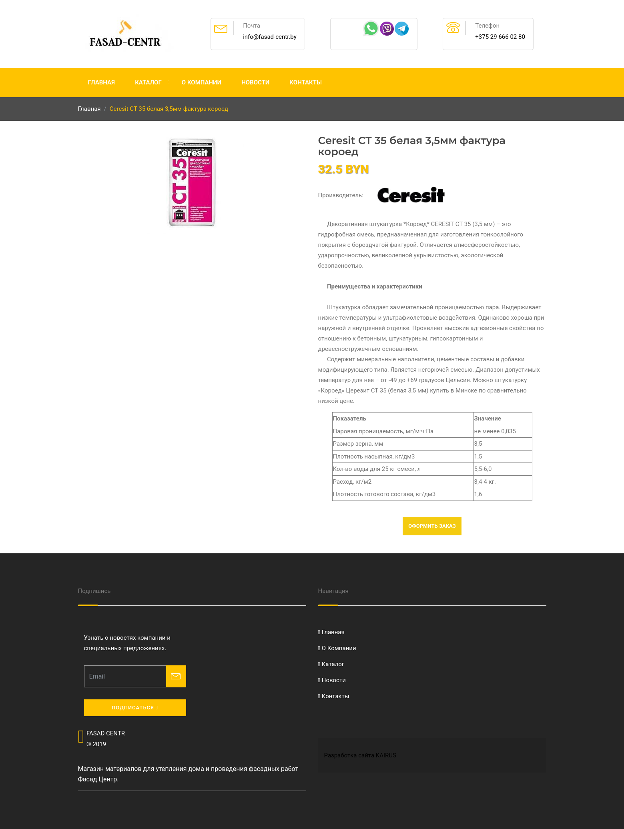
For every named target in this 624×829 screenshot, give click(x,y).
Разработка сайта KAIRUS (360, 755)
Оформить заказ (432, 526)
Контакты (305, 82)
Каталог (148, 82)
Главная (101, 82)
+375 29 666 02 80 (500, 36)
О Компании (201, 82)
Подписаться (135, 708)
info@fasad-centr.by (270, 36)
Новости (255, 82)
